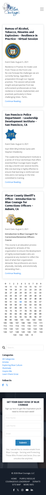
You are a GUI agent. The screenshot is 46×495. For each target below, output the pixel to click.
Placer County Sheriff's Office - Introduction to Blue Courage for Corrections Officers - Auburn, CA (20, 202)
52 (16, 302)
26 (6, 292)
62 (25, 304)
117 (35, 326)
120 (11, 329)
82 (6, 314)
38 (25, 296)
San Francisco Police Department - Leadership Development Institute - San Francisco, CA (21, 119)
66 (6, 308)
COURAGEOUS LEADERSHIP (18, 481)
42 (6, 298)
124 (35, 329)
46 (25, 298)
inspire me (7, 371)
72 (35, 308)
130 (29, 332)
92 (16, 317)
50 (6, 302)
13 (21, 286)
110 (35, 323)
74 (6, 311)
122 (23, 329)
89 (40, 314)
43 (11, 298)
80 (35, 311)
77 (21, 311)
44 (16, 298)
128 (17, 332)
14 (25, 286)
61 (21, 304)
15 (30, 286)
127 (11, 332)
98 (6, 320)
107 (17, 323)
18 (6, 289)
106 (11, 323)
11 (11, 286)
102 (27, 320)
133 (14, 335)
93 (21, 317)
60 (16, 304)
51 (11, 302)
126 (5, 332)
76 (16, 311)
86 (25, 314)
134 (20, 335)
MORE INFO (29, 484)
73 (40, 308)
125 (40, 329)
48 (35, 298)
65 (40, 304)
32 (35, 292)
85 (21, 314)
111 (40, 323)
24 (35, 289)
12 (16, 286)
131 (35, 332)
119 (5, 329)
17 (40, 286)
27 (11, 292)
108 (23, 323)
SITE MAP (16, 484)
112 (5, 326)
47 (30, 298)
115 (23, 326)
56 (35, 302)
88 (35, 314)
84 (16, 314)
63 (30, 304)
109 (29, 323)
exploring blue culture (12, 365)
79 (30, 311)
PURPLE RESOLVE (27, 478)
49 (40, 298)
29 (21, 292)
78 (25, 311)
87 (30, 314)
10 (6, 286)
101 (22, 320)
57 (40, 302)
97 (40, 317)
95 (30, 317)
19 (11, 289)
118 (40, 326)
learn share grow (10, 374)
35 (11, 296)
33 (40, 292)
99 (10, 320)
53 (21, 302)
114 (17, 326)
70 (25, 308)
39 (30, 296)
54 (25, 302)
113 (11, 326)
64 (35, 304)
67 (11, 308)
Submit (23, 442)
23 (30, 289)
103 (33, 320)
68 (16, 308)
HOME (14, 478)
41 (40, 296)
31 (30, 292)
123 (29, 329)
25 (40, 289)
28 (16, 292)
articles (5, 362)
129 (23, 332)
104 (39, 320)
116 (29, 326)
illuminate (6, 368)
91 (11, 317)
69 (21, 308)
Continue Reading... (13, 101)
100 (16, 320)
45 (21, 298)
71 (30, 308)
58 (6, 304)
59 (11, 304)
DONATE (36, 481)
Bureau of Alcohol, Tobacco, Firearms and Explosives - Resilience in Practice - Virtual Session (21, 33)
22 (25, 289)
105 (5, 323)
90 (6, 317)
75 (11, 311)
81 (40, 311)
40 (35, 296)
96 (35, 317)
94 (25, 317)
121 (17, 329)
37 (21, 296)
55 (30, 302)
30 (25, 292)
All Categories (8, 359)
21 (21, 289)
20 (16, 289)
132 (40, 332)
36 (16, 296)
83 (11, 314)
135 (26, 335)
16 (35, 286)
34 (6, 296)
